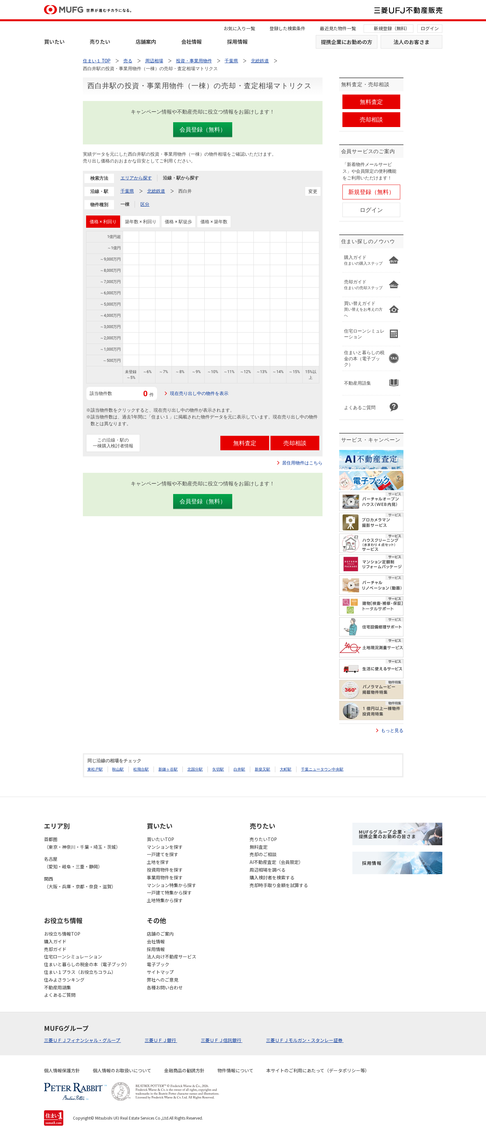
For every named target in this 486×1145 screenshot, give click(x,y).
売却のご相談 (263, 854)
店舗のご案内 (160, 933)
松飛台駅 (141, 769)
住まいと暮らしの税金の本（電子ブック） (86, 964)
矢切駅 (218, 769)
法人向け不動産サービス (171, 956)
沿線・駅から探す (181, 177)
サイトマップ (160, 972)
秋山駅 (118, 769)
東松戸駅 (95, 769)
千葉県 (127, 191)
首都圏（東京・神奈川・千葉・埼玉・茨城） (82, 843)
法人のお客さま (411, 42)
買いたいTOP (160, 839)
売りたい (100, 41)
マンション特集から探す (171, 885)
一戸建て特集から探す (169, 892)
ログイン (430, 28)
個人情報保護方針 (62, 1070)
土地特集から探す (165, 900)
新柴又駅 (262, 769)
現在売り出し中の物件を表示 (199, 393)
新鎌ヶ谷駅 (168, 769)
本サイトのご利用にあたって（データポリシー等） (317, 1070)
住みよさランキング (64, 979)
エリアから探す (136, 177)
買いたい (54, 41)
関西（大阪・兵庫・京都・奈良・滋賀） (80, 882)
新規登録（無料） (392, 28)
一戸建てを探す (162, 854)
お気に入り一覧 (239, 28)
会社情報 (191, 41)
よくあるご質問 (59, 995)
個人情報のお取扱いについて (122, 1070)
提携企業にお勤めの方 (346, 42)
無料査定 (259, 847)
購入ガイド (55, 941)
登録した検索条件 (287, 28)
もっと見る (392, 730)
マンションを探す (165, 847)
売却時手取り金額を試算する (279, 885)
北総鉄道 (156, 191)
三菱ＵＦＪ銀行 (161, 1040)
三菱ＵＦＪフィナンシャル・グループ (82, 1040)
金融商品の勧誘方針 (184, 1070)
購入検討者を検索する (272, 877)
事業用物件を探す (165, 877)
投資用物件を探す (165, 869)
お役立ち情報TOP (62, 933)
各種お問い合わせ (165, 987)
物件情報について (235, 1070)
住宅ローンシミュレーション (73, 956)
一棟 (124, 204)
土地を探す (158, 862)
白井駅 (239, 769)
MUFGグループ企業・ (387, 834)
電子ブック (158, 964)
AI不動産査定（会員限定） (276, 862)
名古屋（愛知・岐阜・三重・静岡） (73, 863)
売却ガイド (55, 949)
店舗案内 (146, 41)
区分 (144, 204)
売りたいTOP (263, 839)
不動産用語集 (57, 987)
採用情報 (237, 41)
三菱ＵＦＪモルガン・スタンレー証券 (304, 1040)
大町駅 (285, 769)
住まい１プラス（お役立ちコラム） (80, 972)
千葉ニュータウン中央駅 (322, 769)
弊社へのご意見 (162, 979)
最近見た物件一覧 (338, 28)
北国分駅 (195, 769)
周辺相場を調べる (268, 869)
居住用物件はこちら (302, 462)
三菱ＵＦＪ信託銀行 (221, 1040)
